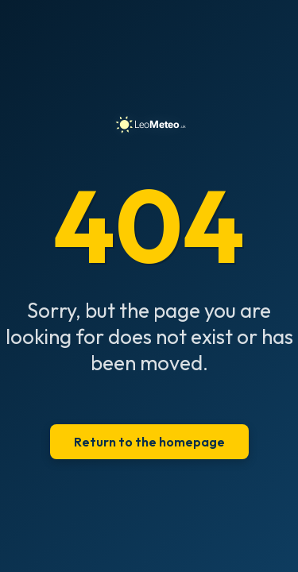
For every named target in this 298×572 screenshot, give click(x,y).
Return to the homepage (149, 442)
